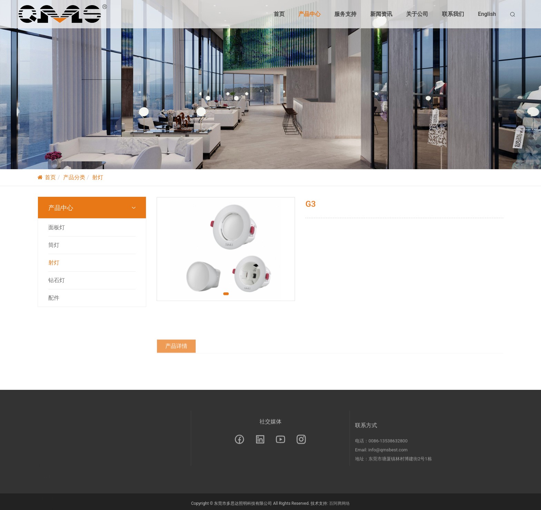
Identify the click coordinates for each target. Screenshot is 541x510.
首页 (279, 14)
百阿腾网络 (339, 505)
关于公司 (417, 14)
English (487, 14)
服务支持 (345, 14)
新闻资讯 (381, 14)
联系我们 (453, 14)
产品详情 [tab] (176, 365)
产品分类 (74, 177)
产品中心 (309, 14)
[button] (226, 297)
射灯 (97, 177)
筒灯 (53, 245)
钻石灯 (56, 280)
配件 (53, 298)
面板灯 (56, 227)
